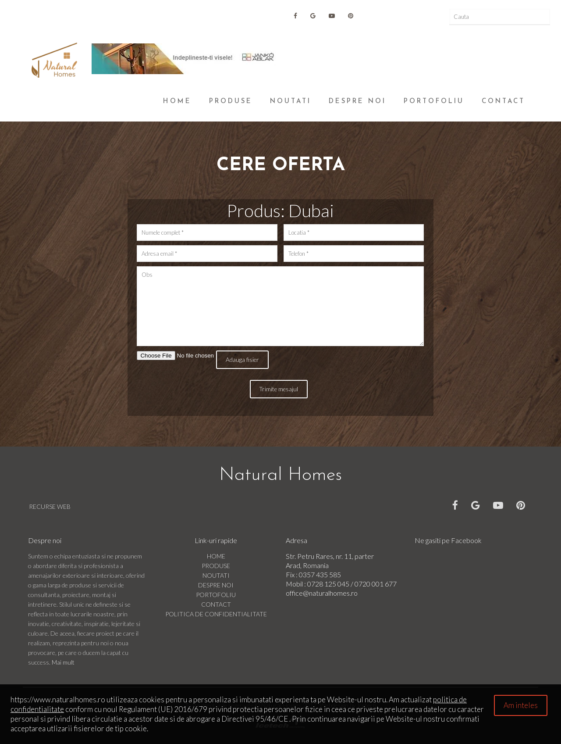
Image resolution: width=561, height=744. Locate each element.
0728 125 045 (329, 583)
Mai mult (63, 662)
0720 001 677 (376, 583)
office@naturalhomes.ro (322, 593)
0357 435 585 (320, 574)
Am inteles (521, 705)
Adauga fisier (242, 359)
